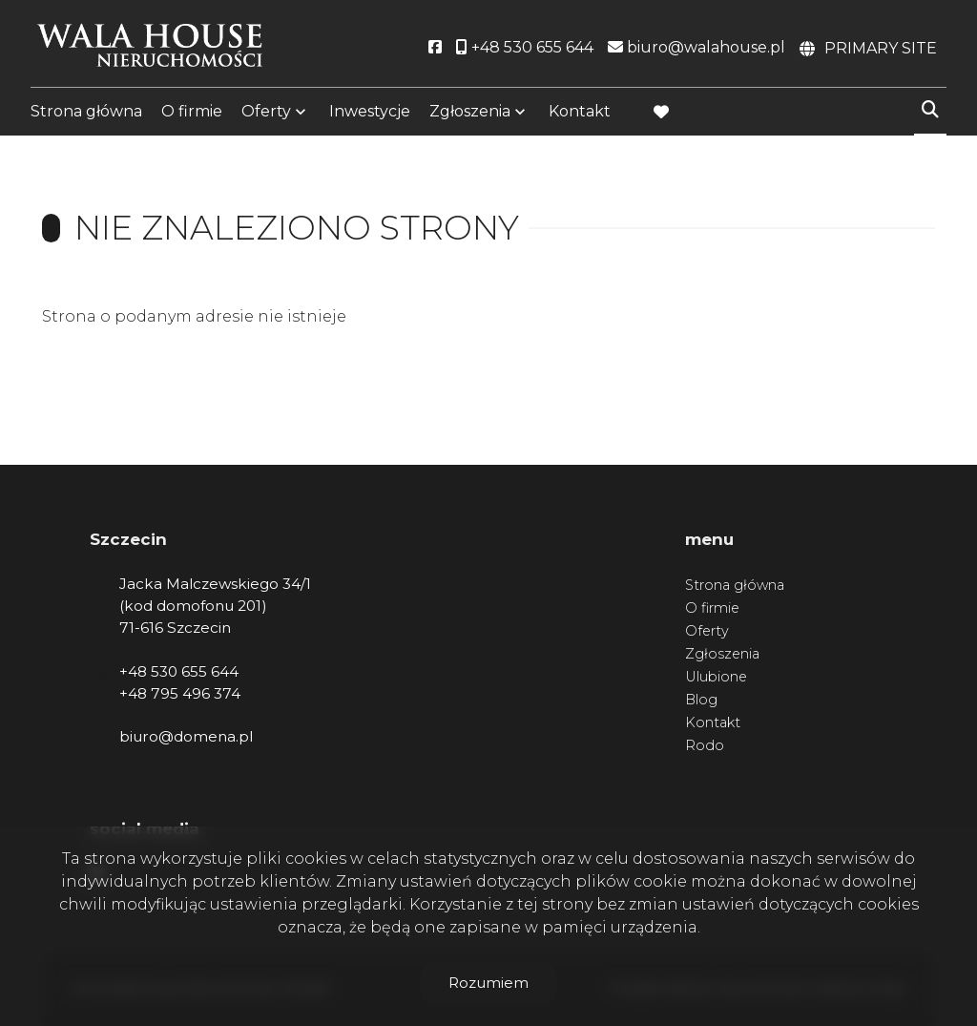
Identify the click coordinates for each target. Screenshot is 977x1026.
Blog (701, 699)
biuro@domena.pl (186, 736)
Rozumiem (488, 983)
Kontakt (580, 117)
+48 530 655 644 (179, 671)
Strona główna (86, 117)
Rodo (704, 745)
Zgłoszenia (469, 117)
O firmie (191, 117)
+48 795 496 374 (179, 693)
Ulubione (716, 676)
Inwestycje (369, 117)
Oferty (266, 117)
